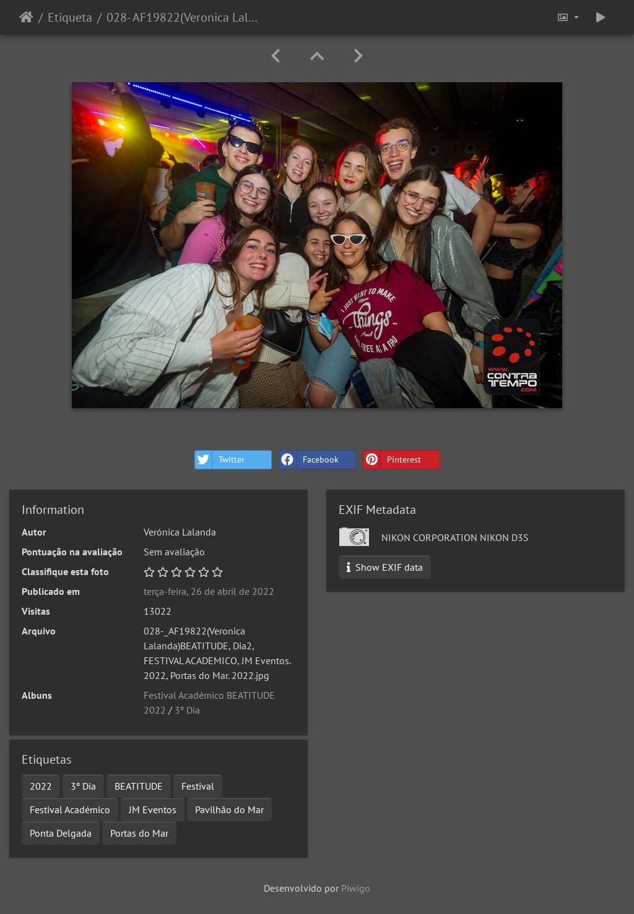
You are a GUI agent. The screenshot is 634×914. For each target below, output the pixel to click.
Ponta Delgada (61, 833)
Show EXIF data (385, 567)
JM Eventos (152, 809)
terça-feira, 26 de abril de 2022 (209, 591)
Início (26, 17)
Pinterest (392, 460)
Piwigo (355, 888)
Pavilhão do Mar (229, 809)
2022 (41, 786)
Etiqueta (70, 17)
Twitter (220, 460)
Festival (197, 786)
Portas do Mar (139, 833)
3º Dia (187, 710)
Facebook (309, 460)
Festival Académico (70, 809)
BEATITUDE (139, 786)
